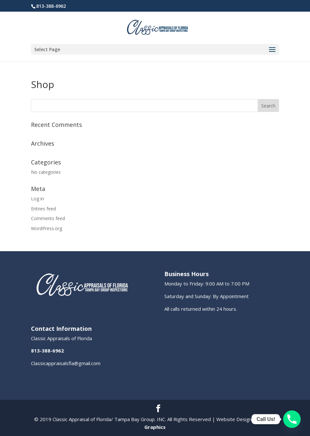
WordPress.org (46, 228)
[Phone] (292, 419)
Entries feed (43, 209)
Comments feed (48, 218)
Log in (37, 199)
